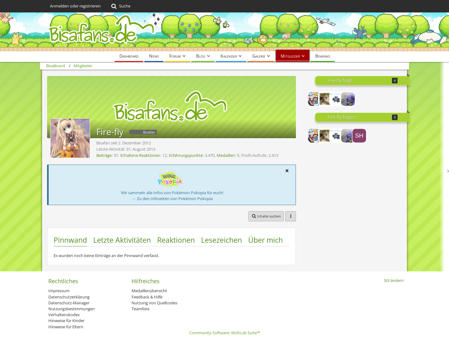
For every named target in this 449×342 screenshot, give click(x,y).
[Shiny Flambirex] (336, 98)
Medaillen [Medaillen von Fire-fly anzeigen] (226, 155)
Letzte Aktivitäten (122, 240)
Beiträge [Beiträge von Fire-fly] (104, 155)
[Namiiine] (325, 98)
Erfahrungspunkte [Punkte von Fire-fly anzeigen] (186, 155)
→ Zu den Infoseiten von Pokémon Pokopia (172, 198)
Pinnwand (70, 240)
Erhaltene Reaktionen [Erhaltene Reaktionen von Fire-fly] (140, 155)
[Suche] (120, 6)
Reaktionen (176, 240)
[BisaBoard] (224, 31)
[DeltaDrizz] (347, 98)
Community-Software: (224, 332)
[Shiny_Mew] (359, 135)
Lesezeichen (221, 240)
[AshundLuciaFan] (314, 98)
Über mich (265, 240)
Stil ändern (394, 280)
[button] (286, 170)
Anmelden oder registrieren (75, 6)
